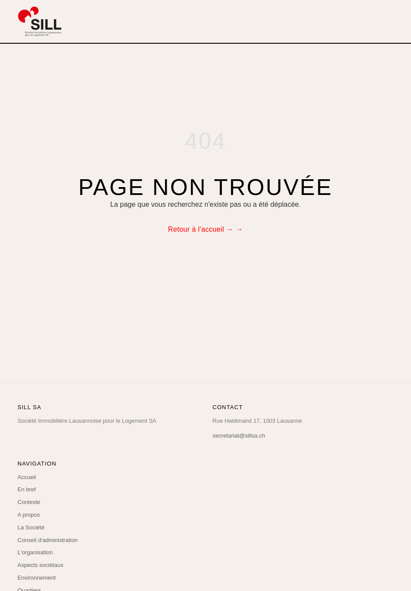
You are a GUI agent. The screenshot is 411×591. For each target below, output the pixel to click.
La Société (31, 527)
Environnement (37, 577)
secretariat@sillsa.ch (239, 435)
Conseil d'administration (48, 540)
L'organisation (35, 552)
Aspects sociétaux (40, 565)
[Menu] (387, 21)
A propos (29, 514)
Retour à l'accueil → (200, 229)
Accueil (27, 477)
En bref (27, 489)
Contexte (29, 502)
